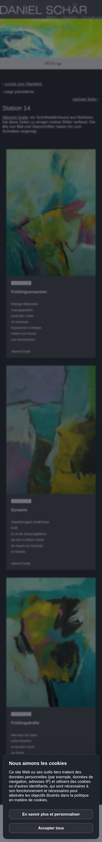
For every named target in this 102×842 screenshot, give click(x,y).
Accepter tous (51, 828)
